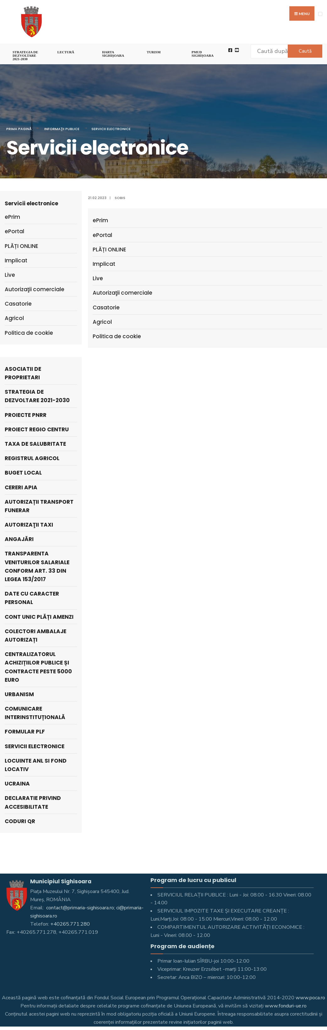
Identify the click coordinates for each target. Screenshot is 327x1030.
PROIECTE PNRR (25, 415)
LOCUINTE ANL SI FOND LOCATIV (36, 765)
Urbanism (19, 694)
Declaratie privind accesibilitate (33, 802)
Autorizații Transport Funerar (39, 506)
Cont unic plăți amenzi (39, 617)
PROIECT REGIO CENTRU (37, 429)
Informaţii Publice (61, 128)
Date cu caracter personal (32, 598)
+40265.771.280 (70, 924)
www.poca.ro (310, 997)
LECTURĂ (65, 52)
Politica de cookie (117, 336)
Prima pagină (19, 128)
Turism (154, 52)
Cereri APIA (21, 487)
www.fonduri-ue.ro (286, 1005)
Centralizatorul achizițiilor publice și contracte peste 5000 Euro (38, 667)
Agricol (102, 322)
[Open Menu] (320, 14)
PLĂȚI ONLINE (109, 249)
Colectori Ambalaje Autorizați (35, 636)
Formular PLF (25, 731)
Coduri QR (20, 821)
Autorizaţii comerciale (122, 293)
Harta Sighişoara (113, 53)
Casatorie (106, 307)
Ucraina (17, 783)
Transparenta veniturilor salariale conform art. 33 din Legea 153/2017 (37, 566)
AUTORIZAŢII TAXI (29, 524)
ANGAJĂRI (19, 539)
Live (98, 278)
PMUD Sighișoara (203, 53)
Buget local (23, 472)
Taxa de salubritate (35, 444)
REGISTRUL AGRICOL (32, 458)
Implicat (104, 264)
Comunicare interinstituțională (35, 713)
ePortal (102, 235)
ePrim (100, 220)
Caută (305, 51)
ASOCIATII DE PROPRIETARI (23, 373)
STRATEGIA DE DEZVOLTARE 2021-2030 (25, 55)
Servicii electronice (111, 128)
